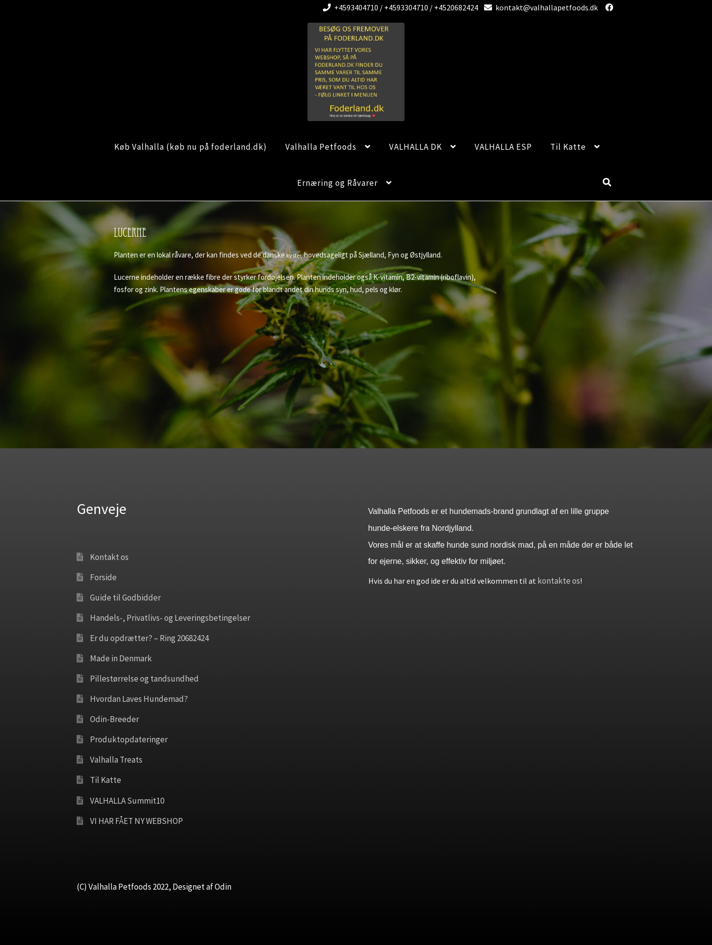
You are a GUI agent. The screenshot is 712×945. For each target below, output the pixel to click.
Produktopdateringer (129, 739)
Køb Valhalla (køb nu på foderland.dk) (190, 146)
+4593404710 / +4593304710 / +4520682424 (398, 7)
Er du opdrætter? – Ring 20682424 (149, 638)
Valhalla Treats (116, 759)
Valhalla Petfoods (320, 146)
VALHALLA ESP (503, 146)
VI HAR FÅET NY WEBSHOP (136, 821)
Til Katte (568, 146)
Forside (103, 577)
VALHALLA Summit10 (127, 800)
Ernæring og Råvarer (337, 182)
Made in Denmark (121, 658)
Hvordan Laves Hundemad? (139, 698)
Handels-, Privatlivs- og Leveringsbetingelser (170, 617)
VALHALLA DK (415, 146)
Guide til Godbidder (125, 597)
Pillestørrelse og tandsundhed (144, 678)
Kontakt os (109, 557)
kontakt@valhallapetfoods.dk (539, 7)
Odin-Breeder (114, 719)
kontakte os (558, 580)
